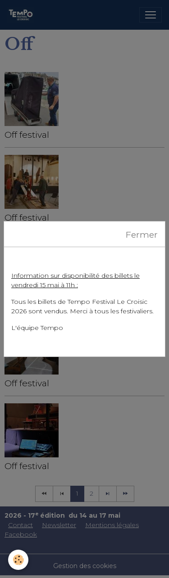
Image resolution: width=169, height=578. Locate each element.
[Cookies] (18, 560)
